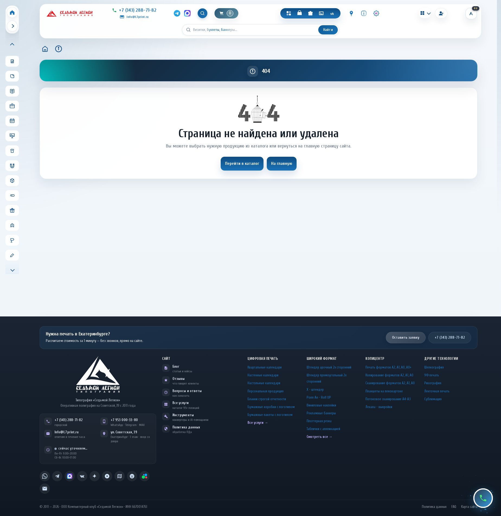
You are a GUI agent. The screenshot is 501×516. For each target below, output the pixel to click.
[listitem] (45, 476)
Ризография (432, 383)
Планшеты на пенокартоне (384, 391)
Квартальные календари (265, 367)
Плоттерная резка (319, 421)
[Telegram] (177, 13)
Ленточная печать (436, 391)
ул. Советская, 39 (124, 432)
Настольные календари (264, 383)
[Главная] (45, 48)
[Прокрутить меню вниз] (12, 269)
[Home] (12, 12)
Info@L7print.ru (66, 432)
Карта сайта (469, 507)
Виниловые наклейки (321, 405)
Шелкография (434, 367)
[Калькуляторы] (425, 13)
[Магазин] (299, 13)
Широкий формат (322, 359)
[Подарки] (310, 13)
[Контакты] (351, 13)
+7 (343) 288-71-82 (450, 337)
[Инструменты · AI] (376, 13)
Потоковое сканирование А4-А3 (388, 399)
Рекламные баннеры (321, 413)
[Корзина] (226, 13)
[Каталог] (289, 13)
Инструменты (183, 415)
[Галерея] (321, 13)
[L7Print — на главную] (98, 374)
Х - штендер (315, 389)
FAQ (453, 507)
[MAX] (187, 13)
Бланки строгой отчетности (267, 399)
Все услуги (180, 403)
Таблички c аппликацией (323, 429)
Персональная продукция (266, 391)
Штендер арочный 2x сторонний (329, 367)
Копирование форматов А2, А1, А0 (389, 375)
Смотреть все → (319, 437)
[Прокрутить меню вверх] (12, 44)
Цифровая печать (263, 359)
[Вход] (441, 13)
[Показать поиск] (202, 13)
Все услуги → (258, 423)
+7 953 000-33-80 (124, 420)
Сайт (166, 359)
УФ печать (431, 375)
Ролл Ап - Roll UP (319, 397)
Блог (175, 366)
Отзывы (178, 379)
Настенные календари (263, 375)
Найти (328, 30)
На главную (281, 163)
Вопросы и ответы (187, 391)
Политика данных (186, 427)
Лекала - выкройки (378, 407)
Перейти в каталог (242, 163)
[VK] (332, 13)
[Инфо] (364, 13)
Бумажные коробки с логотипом (271, 407)
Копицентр (374, 359)
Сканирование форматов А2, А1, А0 (390, 383)
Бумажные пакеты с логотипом (270, 415)
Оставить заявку (405, 337)
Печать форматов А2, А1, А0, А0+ (388, 367)
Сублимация (433, 399)
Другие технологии (441, 359)
